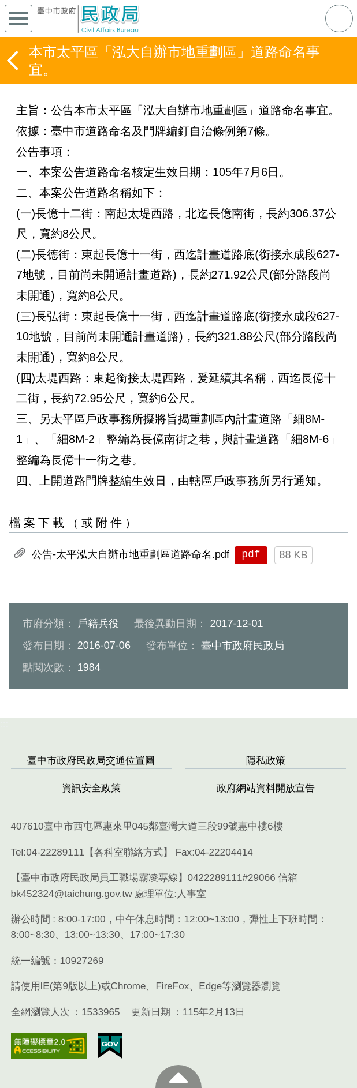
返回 (14, 60)
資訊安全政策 (91, 788)
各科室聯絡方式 (128, 852)
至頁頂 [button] (178, 1076)
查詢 (339, 18)
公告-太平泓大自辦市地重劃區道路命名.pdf (130, 554)
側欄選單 (18, 18)
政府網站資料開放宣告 (266, 788)
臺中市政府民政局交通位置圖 (91, 760)
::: (4, 724)
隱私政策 (265, 760)
